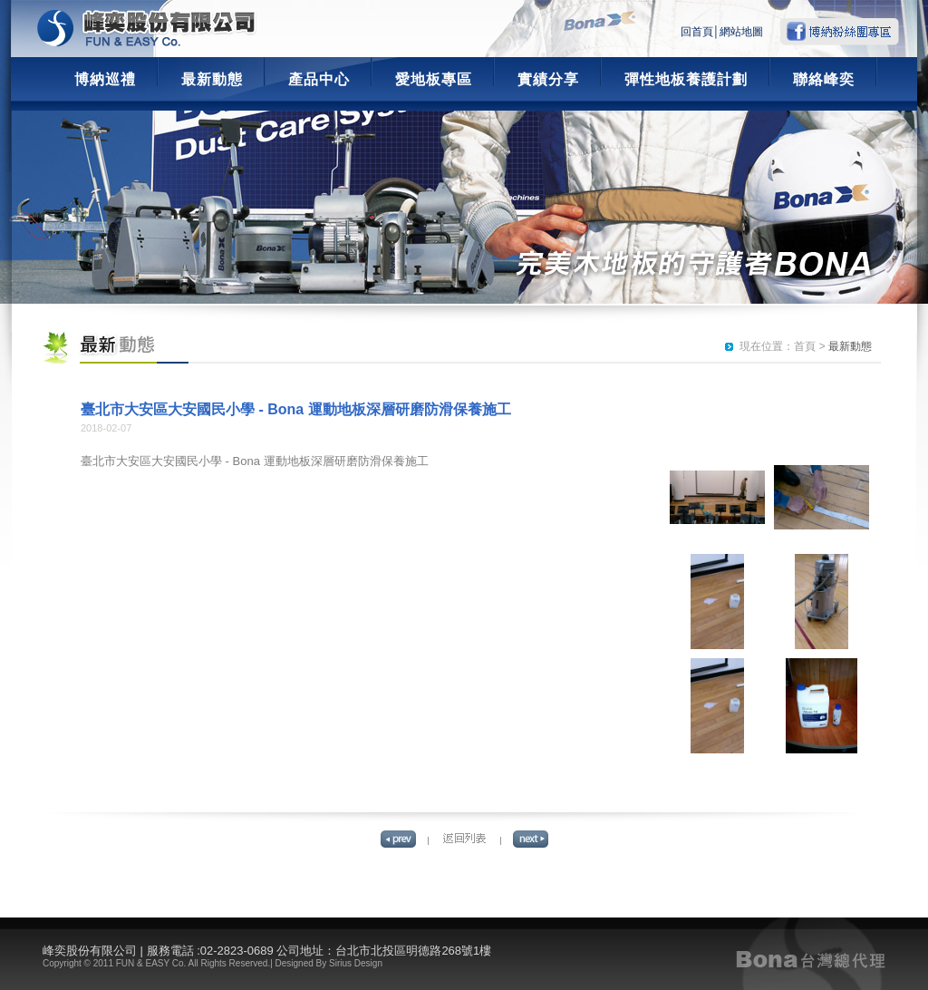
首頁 (805, 346)
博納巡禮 (105, 79)
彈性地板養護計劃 (686, 79)
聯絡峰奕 (824, 79)
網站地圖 (741, 31)
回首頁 (697, 31)
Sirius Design (355, 963)
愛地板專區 (433, 79)
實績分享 (548, 79)
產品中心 (319, 79)
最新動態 (212, 79)
